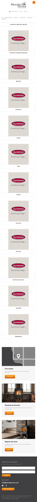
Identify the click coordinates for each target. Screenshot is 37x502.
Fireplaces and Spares (8, 17)
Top (2, 17)
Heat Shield (18, 308)
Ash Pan (18, 138)
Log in (21, 11)
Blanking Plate (18, 336)
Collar (18, 166)
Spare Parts (16, 17)
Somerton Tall (29, 17)
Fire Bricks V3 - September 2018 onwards (18, 52)
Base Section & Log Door (18, 279)
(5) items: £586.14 (14, 11)
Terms (3, 498)
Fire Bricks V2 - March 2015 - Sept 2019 (18, 24)
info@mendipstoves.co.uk (10, 483)
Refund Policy (7, 498)
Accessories (18, 223)
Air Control (18, 251)
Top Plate (18, 194)
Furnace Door (18, 109)
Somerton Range (22, 17)
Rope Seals (18, 81)
